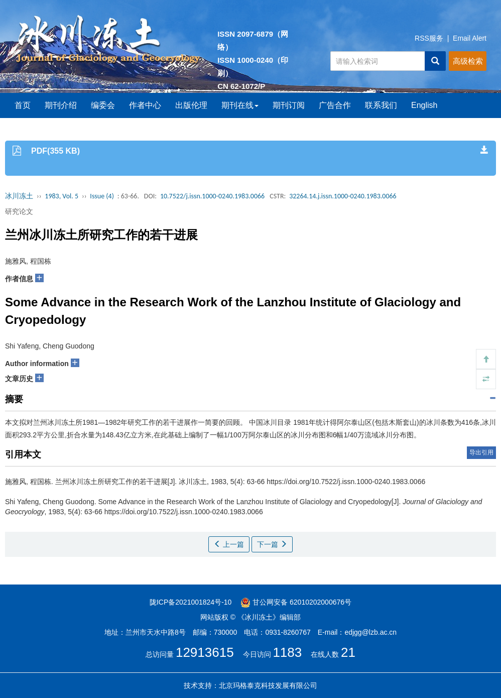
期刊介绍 (61, 105)
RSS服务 (429, 38)
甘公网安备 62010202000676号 (295, 602)
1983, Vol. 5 (61, 196)
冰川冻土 (19, 196)
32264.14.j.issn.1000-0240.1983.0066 (343, 196)
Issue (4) (102, 196)
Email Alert (469, 38)
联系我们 (381, 105)
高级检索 (468, 61)
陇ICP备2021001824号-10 (190, 602)
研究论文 (19, 211)
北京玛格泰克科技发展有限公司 (268, 685)
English (424, 105)
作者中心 (145, 105)
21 (348, 652)
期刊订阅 (289, 105)
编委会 (103, 105)
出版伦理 (191, 105)
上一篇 (229, 544)
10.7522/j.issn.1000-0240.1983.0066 (212, 196)
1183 (287, 652)
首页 (23, 105)
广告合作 (335, 105)
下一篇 (272, 544)
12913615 (205, 652)
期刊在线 (240, 105)
